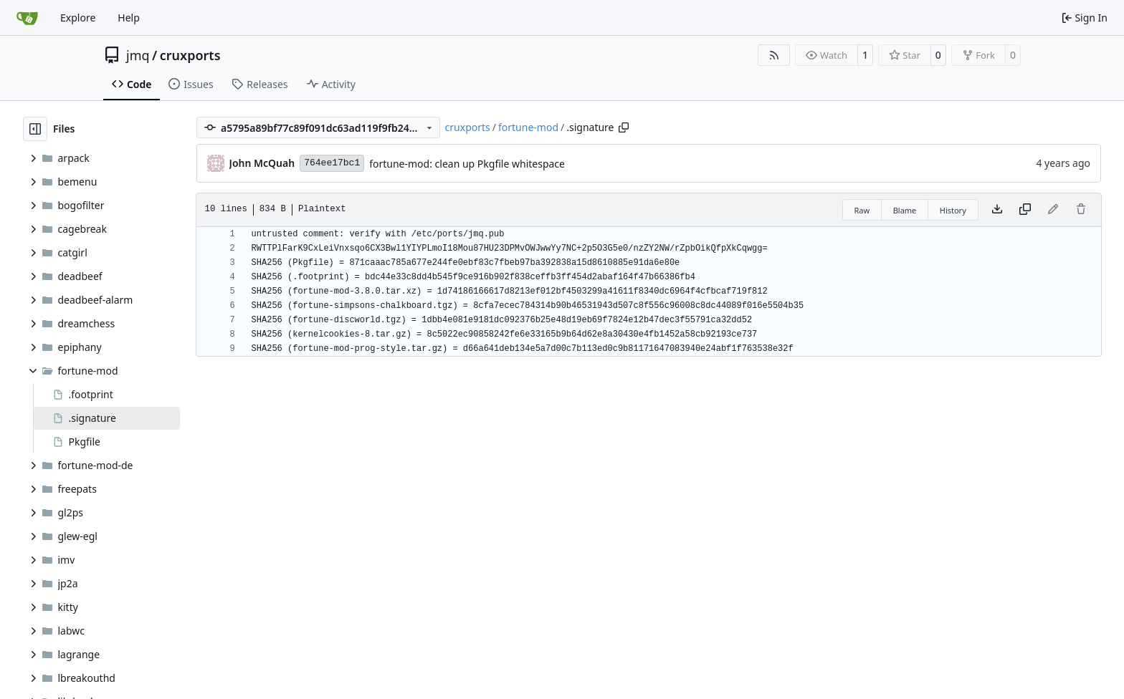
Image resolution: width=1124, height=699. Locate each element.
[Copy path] (624, 127)
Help (129, 17)
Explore (77, 17)
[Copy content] (1025, 210)
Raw (862, 210)
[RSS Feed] (774, 55)
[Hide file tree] (35, 129)
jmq (138, 55)
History (953, 210)
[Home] (27, 18)
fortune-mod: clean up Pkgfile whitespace (467, 163)
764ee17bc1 (332, 163)
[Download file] (997, 210)
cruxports (190, 55)
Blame (905, 210)
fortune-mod (528, 127)
